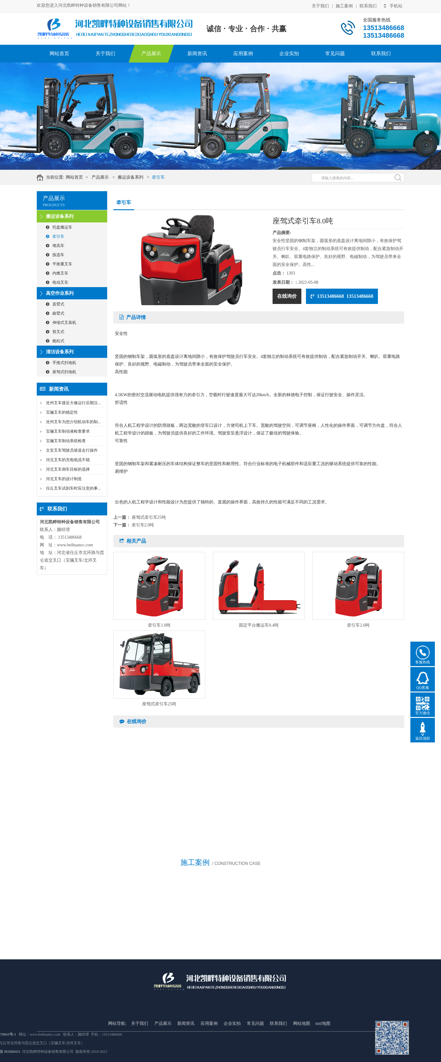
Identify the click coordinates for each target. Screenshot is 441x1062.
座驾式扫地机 (61, 372)
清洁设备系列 (60, 351)
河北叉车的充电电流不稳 (68, 459)
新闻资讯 (197, 53)
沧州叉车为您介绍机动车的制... (73, 421)
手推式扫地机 (61, 362)
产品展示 (151, 53)
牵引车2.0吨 (143, 525)
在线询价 (287, 296)
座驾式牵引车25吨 (149, 517)
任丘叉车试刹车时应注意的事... (73, 488)
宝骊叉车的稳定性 (62, 412)
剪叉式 (55, 331)
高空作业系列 (60, 293)
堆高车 (55, 245)
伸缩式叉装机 (61, 322)
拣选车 (55, 254)
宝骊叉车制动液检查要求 (68, 431)
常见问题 (335, 53)
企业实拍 (289, 53)
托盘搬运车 (59, 227)
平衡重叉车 (59, 264)
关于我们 (320, 5)
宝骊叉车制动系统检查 (66, 440)
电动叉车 (57, 282)
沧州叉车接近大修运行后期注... (73, 402)
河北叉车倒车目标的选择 (68, 469)
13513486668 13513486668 (342, 296)
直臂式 (55, 304)
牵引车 (162, 177)
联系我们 (368, 5)
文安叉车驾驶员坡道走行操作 (72, 450)
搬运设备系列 (135, 177)
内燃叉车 (57, 273)
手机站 (393, 5)
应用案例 (243, 53)
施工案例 (344, 5)
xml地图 (322, 1055)
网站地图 (301, 1055)
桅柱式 (55, 341)
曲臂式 (55, 313)
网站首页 (59, 53)
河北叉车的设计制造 (64, 478)
